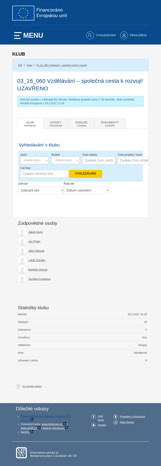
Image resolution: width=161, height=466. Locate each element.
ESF (20, 65)
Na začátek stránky (32, 386)
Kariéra (25, 432)
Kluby (29, 65)
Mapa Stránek (127, 422)
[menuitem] (101, 35)
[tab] (30, 123)
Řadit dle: (69, 183)
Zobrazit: (23, 183)
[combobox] (34, 160)
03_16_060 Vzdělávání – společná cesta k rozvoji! (62, 65)
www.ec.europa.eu (53, 428)
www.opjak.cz (29, 428)
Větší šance (101, 418)
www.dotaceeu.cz (52, 424)
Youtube (102, 425)
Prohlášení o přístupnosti (132, 416)
